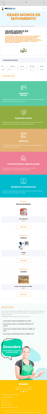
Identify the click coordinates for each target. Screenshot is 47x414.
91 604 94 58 (15, 394)
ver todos (23, 227)
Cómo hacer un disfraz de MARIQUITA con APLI (17, 321)
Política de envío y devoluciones (9, 407)
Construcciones (15, 26)
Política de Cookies (6, 402)
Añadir (41, 69)
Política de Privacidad (6, 405)
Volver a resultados (8, 76)
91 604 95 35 (7, 394)
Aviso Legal (4, 400)
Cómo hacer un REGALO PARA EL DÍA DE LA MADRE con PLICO (19, 330)
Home (2, 26)
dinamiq (39, 412)
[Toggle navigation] (44, 8)
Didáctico (8, 26)
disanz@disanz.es (9, 397)
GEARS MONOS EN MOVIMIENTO (27, 26)
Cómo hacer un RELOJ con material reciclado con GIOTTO (18, 325)
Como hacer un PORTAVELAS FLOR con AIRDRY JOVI (18, 334)
